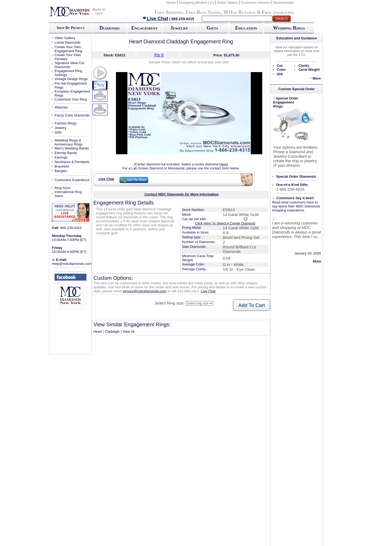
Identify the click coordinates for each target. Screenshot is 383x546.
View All (129, 332)
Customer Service (255, 3)
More (317, 78)
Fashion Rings (66, 123)
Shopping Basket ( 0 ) (197, 3)
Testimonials (283, 3)
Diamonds (109, 28)
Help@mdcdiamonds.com (71, 264)
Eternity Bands (66, 153)
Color (281, 70)
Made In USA (99, 11)
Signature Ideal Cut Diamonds (69, 65)
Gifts (212, 28)
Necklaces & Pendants (72, 162)
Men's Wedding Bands (72, 148)
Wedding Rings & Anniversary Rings (69, 142)
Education (246, 28)
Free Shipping (169, 12)
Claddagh (112, 332)
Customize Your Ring (71, 99)
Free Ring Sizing (203, 12)
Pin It (159, 55)
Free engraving (278, 12)
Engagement (144, 28)
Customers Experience (72, 180)
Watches (61, 107)
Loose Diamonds (68, 42)
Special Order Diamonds (296, 176)
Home (171, 3)
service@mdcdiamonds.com (144, 291)
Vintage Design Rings (71, 79)
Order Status (227, 3)
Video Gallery (65, 38)
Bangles (61, 171)
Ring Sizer (62, 188)
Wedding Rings (289, 28)
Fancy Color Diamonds (72, 115)
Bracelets (62, 166)
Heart (97, 332)
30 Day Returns (239, 12)
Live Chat (155, 18)
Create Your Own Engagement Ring (68, 49)
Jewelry (179, 28)
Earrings (61, 157)
